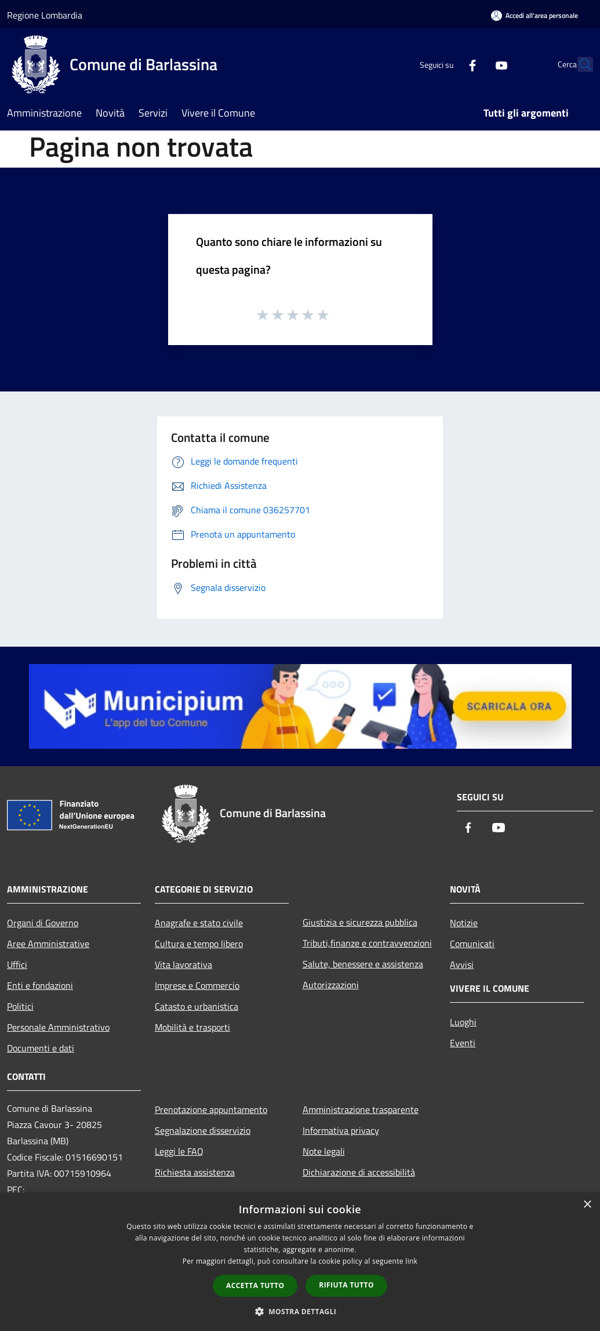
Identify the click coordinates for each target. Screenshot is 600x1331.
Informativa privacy (341, 1130)
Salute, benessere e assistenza (363, 964)
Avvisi (462, 964)
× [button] (587, 1205)
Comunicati (472, 944)
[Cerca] (579, 64)
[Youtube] (476, 64)
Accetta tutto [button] (255, 1285)
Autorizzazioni (331, 985)
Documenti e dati (40, 1048)
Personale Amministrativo (58, 1027)
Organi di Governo (42, 923)
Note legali (324, 1151)
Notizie (464, 923)
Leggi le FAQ (179, 1151)
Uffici (17, 964)
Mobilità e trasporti (192, 1027)
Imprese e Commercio (197, 985)
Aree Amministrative (48, 944)
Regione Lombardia (44, 15)
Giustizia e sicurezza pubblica (360, 922)
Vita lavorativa (183, 964)
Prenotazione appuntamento (211, 1109)
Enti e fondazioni (40, 985)
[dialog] (300, 1261)
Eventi (462, 1043)
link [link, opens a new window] (411, 1261)
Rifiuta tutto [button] (346, 1285)
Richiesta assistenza (195, 1172)
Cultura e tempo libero (199, 944)
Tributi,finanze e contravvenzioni (367, 943)
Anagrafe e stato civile (199, 923)
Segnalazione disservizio (202, 1130)
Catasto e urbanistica (196, 1006)
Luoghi (463, 1022)
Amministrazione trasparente (361, 1109)
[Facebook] (447, 64)
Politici (20, 1006)
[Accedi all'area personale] (534, 15)
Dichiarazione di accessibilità (359, 1172)
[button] (300, 1311)
